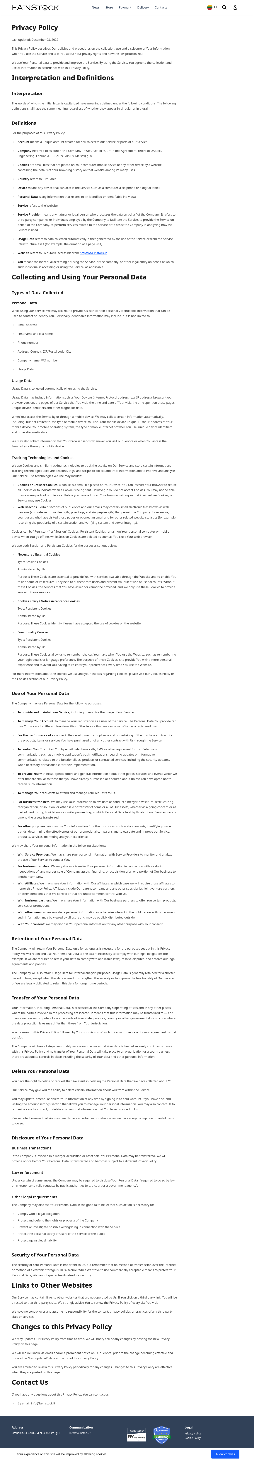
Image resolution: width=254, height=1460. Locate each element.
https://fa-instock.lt (93, 253)
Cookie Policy (193, 1438)
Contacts (161, 7)
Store (109, 7)
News (96, 7)
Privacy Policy (193, 1433)
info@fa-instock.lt (80, 1433)
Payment (125, 7)
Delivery (143, 7)
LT (212, 7)
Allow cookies (225, 1454)
